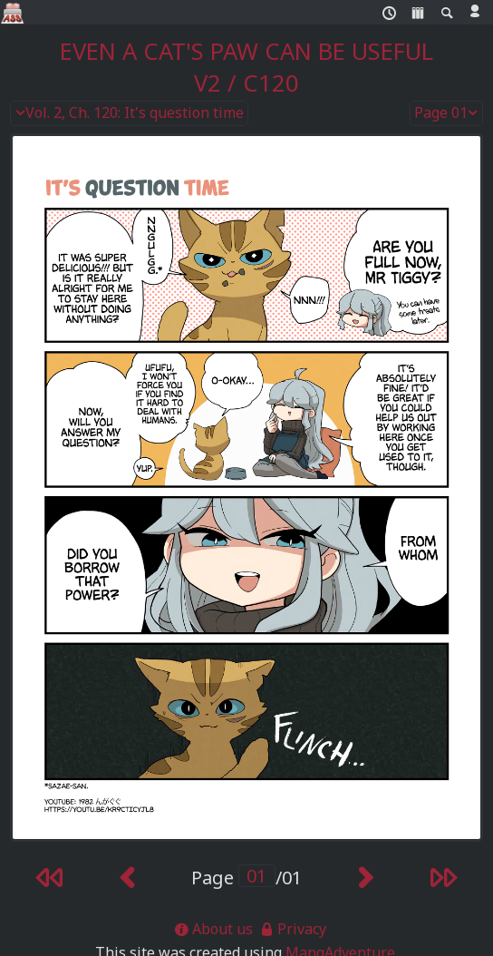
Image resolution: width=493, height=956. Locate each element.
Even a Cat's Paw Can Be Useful (246, 51)
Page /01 (246, 877)
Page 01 (446, 113)
